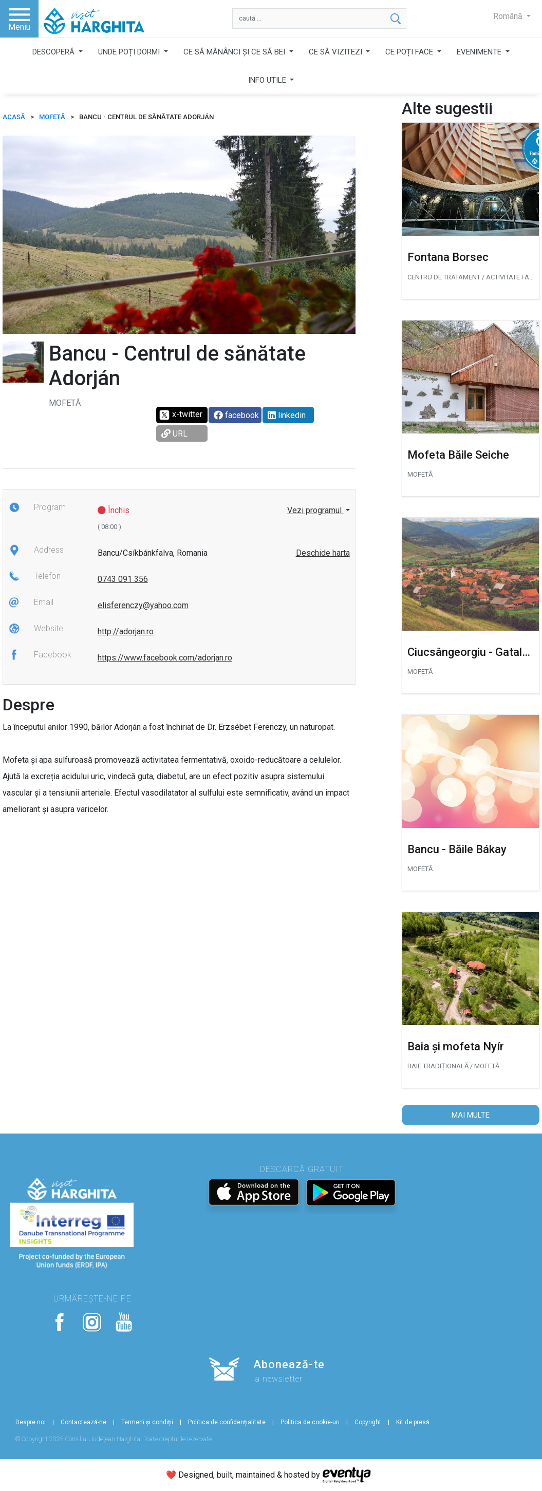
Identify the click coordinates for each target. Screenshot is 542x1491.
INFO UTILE (268, 80)
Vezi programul (315, 510)
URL (174, 434)
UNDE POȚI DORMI (130, 51)
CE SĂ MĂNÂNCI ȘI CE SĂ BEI (235, 51)
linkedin (287, 415)
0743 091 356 (123, 579)
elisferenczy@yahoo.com (143, 605)
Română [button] (509, 16)
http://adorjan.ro (126, 631)
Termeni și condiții (147, 1422)
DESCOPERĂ (54, 51)
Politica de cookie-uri (310, 1422)
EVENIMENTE (480, 51)
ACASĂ (14, 117)
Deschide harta (323, 553)
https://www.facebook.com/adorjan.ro (165, 658)
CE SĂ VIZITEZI (336, 51)
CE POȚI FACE (410, 51)
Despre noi (30, 1422)
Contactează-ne (83, 1422)
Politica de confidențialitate (227, 1422)
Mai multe (471, 1115)
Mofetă (52, 117)
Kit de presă (412, 1422)
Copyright (367, 1422)
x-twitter (180, 415)
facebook (236, 415)
